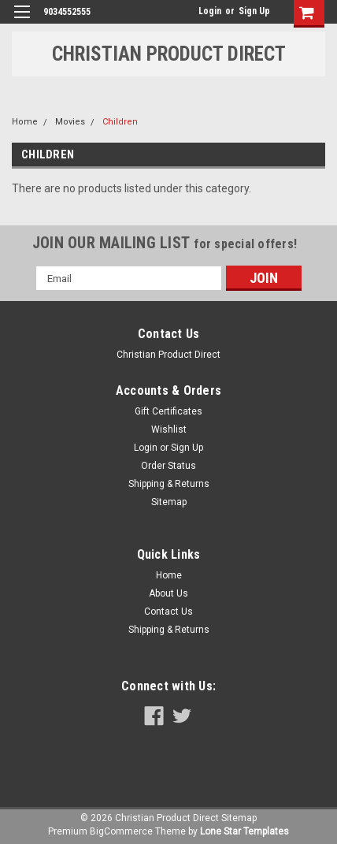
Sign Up (254, 11)
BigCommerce (121, 831)
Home (25, 122)
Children (120, 122)
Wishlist (169, 429)
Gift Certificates (168, 411)
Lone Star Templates (244, 831)
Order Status (168, 465)
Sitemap (169, 502)
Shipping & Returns (168, 483)
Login (209, 11)
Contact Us (168, 611)
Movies (70, 122)
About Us (168, 593)
